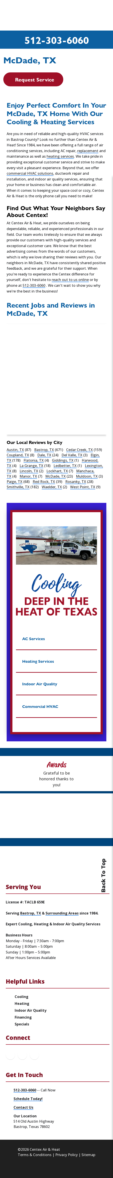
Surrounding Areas (62, 913)
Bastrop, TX (44, 449)
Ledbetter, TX (65, 465)
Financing (23, 1017)
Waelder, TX (52, 486)
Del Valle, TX (71, 455)
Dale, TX (44, 455)
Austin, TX (15, 449)
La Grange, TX (31, 465)
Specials (22, 1024)
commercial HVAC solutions (30, 173)
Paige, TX (14, 481)
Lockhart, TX (57, 471)
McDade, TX (55, 476)
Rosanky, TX (75, 481)
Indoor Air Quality (30, 1010)
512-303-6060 (56, 40)
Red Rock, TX (44, 481)
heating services (60, 156)
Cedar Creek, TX (79, 449)
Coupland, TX (18, 455)
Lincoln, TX (29, 471)
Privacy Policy (66, 1154)
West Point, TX (82, 486)
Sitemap (88, 1154)
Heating (22, 1003)
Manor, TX (28, 476)
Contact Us (23, 1107)
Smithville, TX (18, 486)
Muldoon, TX (87, 476)
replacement (87, 150)
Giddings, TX (62, 460)
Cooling (21, 996)
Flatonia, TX (34, 460)
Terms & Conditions (35, 1154)
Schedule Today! (28, 1098)
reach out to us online (70, 279)
